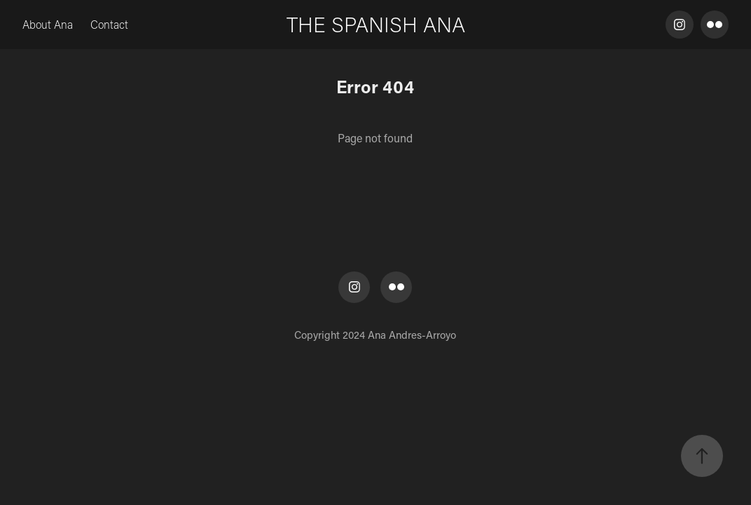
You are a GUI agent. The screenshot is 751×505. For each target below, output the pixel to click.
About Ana (47, 24)
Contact (109, 24)
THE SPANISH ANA (376, 24)
